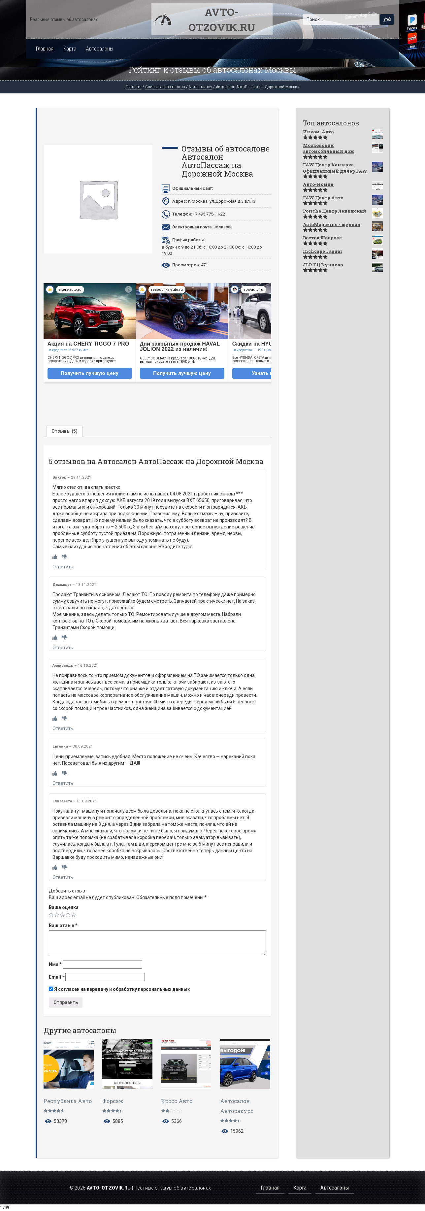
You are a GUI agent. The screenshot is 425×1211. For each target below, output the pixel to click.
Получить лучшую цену (89, 373)
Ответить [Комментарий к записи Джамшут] (62, 647)
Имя (55, 964)
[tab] (64, 431)
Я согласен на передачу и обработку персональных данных (119, 989)
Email (56, 977)
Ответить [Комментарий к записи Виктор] (62, 566)
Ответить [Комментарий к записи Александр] (62, 728)
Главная (44, 49)
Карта (69, 49)
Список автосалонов (165, 86)
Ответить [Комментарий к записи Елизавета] (62, 877)
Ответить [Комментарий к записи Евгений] (62, 783)
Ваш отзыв (63, 925)
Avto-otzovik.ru (221, 19)
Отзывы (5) (64, 431)
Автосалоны (99, 49)
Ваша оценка (64, 907)
